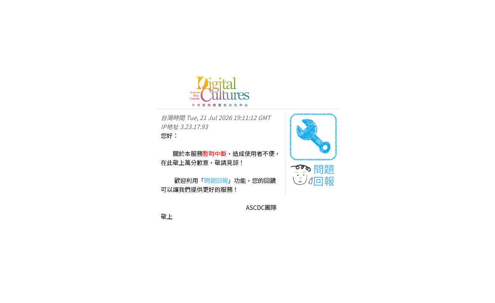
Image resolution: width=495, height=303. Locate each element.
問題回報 (216, 180)
